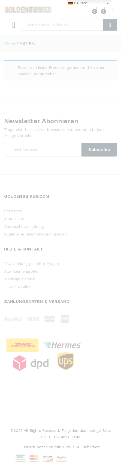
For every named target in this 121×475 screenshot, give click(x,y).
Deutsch (77, 3)
